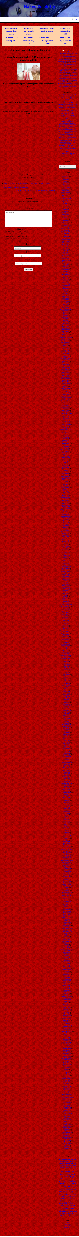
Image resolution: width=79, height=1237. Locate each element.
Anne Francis (66, 280)
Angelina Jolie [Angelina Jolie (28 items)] (67, 1163)
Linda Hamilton (67, 821)
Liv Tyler (67, 829)
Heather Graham (66, 576)
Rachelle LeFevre (67, 991)
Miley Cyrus (66, 889)
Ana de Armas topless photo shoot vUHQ (67, 138)
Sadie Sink (66, 1021)
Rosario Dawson (67, 1010)
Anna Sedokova (66, 274)
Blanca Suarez (65, 325)
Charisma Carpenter (66, 388)
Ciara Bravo (66, 415)
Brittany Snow (65, 339)
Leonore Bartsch (67, 810)
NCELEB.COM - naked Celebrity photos (28, 31)
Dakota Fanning (65, 432)
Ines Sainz (65, 593)
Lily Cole (67, 816)
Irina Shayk (65, 596)
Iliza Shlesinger (65, 592)
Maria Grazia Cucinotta (66, 849)
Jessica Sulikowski (66, 658)
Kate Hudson (67, 718)
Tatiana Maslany (67, 1105)
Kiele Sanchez (66, 753)
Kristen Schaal (66, 767)
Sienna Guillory (67, 1066)
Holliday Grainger (66, 585)
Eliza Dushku (65, 483)
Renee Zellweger (67, 999)
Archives (68, 164)
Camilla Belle (66, 350)
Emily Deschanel (66, 500)
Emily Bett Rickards (65, 497)
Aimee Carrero (65, 190)
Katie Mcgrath (66, 734)
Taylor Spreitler (67, 1108)
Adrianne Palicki (66, 187)
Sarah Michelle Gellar (66, 1044)
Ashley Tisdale (65, 299)
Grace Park (65, 558)
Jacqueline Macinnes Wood (65, 604)
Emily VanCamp (66, 508)
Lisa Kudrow (67, 826)
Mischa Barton (66, 900)
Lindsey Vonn (67, 824)
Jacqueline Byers (66, 603)
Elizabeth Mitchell (66, 487)
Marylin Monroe (67, 864)
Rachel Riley (67, 987)
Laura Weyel (67, 794)
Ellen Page (65, 491)
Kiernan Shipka (66, 754)
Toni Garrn (66, 1118)
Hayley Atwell (66, 573)
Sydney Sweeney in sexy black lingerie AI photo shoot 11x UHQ (67, 108)
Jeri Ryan (66, 647)
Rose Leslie (67, 1014)
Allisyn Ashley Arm (65, 222)
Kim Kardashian (67, 756)
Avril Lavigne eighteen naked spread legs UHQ (67, 127)
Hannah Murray (66, 568)
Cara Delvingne (65, 363)
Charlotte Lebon (66, 394)
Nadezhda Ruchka (66, 917)
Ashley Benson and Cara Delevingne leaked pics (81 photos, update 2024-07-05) (68, 66)
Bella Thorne (66, 312)
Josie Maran (67, 680)
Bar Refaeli (65, 306)
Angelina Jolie (65, 258)
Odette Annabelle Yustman (66, 949)
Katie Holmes (67, 732)
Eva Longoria (66, 529)
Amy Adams (66, 249)
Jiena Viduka (67, 666)
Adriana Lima (66, 186)
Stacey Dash (67, 1089)
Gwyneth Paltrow (66, 562)
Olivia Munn (67, 955)
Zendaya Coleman (66, 1143)
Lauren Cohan (66, 797)
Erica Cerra (65, 521)
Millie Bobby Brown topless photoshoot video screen (67, 114)
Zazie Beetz (67, 1142)
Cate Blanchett (65, 377)
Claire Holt (65, 419)
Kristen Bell (67, 765)
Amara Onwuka (66, 241)
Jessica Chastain (66, 652)
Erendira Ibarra (65, 519)
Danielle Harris (65, 442)
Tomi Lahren (67, 1116)
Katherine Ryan (66, 728)
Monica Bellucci (67, 908)
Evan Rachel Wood (65, 532)
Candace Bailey (65, 353)
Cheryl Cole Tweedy (66, 397)
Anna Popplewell (66, 273)
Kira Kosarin (67, 759)
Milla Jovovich (66, 890)
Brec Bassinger (65, 328)
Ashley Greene (65, 296)
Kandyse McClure (67, 704)
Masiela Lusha (66, 865)
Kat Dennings (66, 712)
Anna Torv (65, 277)
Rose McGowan (67, 1015)
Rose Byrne (67, 1012)
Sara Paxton (67, 1033)
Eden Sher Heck (66, 472)
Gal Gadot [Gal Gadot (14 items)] (67, 1177)
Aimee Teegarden (66, 192)
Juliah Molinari (66, 691)
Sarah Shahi (67, 1045)
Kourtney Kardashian (67, 762)
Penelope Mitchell (66, 969)
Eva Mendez (66, 530)
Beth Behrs (66, 314)
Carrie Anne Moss (65, 369)
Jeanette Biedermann (66, 622)
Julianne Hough (67, 693)
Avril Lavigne (66, 304)
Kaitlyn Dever (67, 701)
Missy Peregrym (67, 901)
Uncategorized (66, 1123)
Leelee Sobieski (67, 803)
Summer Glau (66, 1096)
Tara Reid (66, 1104)
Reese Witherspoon (67, 996)
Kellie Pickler (67, 745)
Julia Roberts (67, 686)
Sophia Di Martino (66, 1078)
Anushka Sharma (66, 285)
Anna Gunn (66, 266)
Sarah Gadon (67, 1037)
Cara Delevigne (65, 359)
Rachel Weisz (67, 990)
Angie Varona (66, 263)
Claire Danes (66, 416)
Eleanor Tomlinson (65, 476)
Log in (67, 1222)
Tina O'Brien (67, 1115)
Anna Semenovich (65, 276)
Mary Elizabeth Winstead (67, 860)
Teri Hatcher (67, 1110)
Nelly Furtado (67, 935)
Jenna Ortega (66, 631)
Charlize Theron (65, 391)
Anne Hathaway (65, 282)
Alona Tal (65, 223)
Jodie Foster (67, 671)
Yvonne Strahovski (66, 1140)
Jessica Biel (66, 650)
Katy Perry (66, 737)
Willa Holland (66, 1135)
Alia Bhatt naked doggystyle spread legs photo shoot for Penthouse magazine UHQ (67, 142)
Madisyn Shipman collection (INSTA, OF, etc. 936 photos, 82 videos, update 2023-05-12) (67, 80)
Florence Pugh (65, 540)
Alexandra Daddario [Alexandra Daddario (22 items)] (64, 1159)
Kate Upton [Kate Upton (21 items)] (69, 1189)
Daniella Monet (65, 440)
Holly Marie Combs (65, 587)
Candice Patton (65, 356)
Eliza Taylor (66, 484)
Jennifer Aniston (65, 634)
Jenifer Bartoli (65, 625)
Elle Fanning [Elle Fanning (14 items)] (73, 1169)
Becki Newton (65, 310)
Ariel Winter (66, 293)
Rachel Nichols (66, 985)
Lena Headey (67, 807)
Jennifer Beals (65, 636)
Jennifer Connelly (66, 637)
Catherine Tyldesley (66, 383)
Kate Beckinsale (66, 715)
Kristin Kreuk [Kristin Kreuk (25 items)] (68, 1194)
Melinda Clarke (66, 870)
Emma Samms (65, 511)
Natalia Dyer (67, 920)
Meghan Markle (67, 868)
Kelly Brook (67, 747)
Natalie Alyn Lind (67, 922)
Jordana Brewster (67, 675)
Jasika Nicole (66, 620)
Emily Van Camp (66, 506)
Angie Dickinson (66, 260)
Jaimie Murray (65, 611)
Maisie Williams (66, 841)
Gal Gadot (65, 544)
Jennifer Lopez (65, 642)
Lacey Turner (67, 778)
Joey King (67, 672)
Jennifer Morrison (66, 645)
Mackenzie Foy (66, 837)
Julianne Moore (66, 694)
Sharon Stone (66, 1059)
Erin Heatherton (66, 524)
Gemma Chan (65, 549)
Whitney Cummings (67, 1132)
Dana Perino (66, 437)
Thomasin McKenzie (67, 1113)
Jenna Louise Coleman (65, 630)
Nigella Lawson (66, 943)
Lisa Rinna (66, 827)
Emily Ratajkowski (65, 505)
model (66, 903)
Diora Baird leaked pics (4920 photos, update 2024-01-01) (67, 69)
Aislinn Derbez (65, 195)
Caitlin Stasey (66, 344)
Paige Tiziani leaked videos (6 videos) (68, 86)
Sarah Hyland (66, 1039)
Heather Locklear (66, 577)
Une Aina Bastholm (66, 1124)
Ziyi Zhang (66, 1145)
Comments (67, 1225)
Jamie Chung (66, 612)
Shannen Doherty (67, 1056)
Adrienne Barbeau (65, 189)
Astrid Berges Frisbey (66, 301)
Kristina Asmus (66, 772)
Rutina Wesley (66, 1020)
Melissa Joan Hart (67, 875)
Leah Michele (67, 800)
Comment (28, 208)
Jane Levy (65, 615)
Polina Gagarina (67, 979)
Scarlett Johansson (66, 1048)
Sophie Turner (66, 1088)
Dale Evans (65, 435)
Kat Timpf (66, 713)
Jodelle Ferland (66, 668)
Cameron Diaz (65, 347)
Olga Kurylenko (66, 950)
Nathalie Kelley (66, 933)
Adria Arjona (66, 184)
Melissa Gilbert (66, 873)
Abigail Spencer (66, 178)
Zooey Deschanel (66, 1149)
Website (28, 259)
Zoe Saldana (67, 1146)
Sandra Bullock (66, 1026)
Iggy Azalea (66, 590)
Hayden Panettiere (33, 183)
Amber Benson (65, 242)
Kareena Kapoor (67, 705)
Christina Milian (66, 408)
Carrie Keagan (65, 372)
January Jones (65, 619)
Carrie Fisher (66, 370)
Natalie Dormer (67, 924)
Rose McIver (67, 1017)
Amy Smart (65, 252)
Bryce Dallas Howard (66, 342)
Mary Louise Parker (67, 862)
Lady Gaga (66, 780)
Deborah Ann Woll (65, 450)
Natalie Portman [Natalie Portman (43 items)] (66, 1201)
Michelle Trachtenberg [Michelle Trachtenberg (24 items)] (69, 1196)
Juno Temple (67, 698)
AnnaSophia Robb (65, 279)
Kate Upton (66, 721)
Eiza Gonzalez (65, 475)
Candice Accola (65, 355)
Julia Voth (66, 690)
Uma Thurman (66, 1121)
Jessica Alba (65, 649)
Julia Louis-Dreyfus (66, 685)
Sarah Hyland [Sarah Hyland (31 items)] (64, 1205)
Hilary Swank (66, 584)
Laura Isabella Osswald (66, 788)
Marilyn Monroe (67, 857)
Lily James (66, 819)
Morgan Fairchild (67, 912)
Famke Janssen (65, 536)
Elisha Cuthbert (65, 480)
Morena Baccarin (67, 911)
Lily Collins (66, 818)
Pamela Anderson (66, 961)
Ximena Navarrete (66, 1137)
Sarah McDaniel (67, 1042)
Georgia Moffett (66, 554)
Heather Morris (66, 579)
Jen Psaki (66, 623)
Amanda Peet (65, 236)
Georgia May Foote (65, 552)
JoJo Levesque (66, 674)
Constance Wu (65, 423)
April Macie (66, 290)
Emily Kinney (66, 502)
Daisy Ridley (65, 430)
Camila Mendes (66, 348)
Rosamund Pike (67, 1009)
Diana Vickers (65, 459)
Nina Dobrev (66, 947)
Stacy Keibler (67, 1091)
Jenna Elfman (66, 626)
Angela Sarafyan (66, 257)
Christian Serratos (65, 404)
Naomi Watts (67, 919)
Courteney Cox (65, 427)
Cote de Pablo (65, 426)
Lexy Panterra (66, 811)
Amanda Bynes (65, 233)
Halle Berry (66, 565)
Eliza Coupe (66, 481)
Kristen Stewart (66, 769)
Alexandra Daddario (65, 200)
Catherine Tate (65, 382)
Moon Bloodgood (67, 909)
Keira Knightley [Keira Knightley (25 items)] (67, 1192)
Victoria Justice (66, 1129)
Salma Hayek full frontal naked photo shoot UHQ (67, 131)
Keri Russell (67, 751)
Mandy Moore (66, 844)
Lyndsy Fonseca (67, 835)
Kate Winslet (67, 723)
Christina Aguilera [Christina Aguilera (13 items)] (67, 1167)
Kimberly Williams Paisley (67, 758)
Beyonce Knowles (66, 317)
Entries (67, 1224)
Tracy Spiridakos (67, 1119)
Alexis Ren (65, 203)
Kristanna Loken (67, 764)
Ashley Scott (66, 298)
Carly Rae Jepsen (66, 367)
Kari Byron (66, 709)
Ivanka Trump (65, 600)
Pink (67, 976)
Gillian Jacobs (66, 557)
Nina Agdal (66, 946)
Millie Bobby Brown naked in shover (67, 124)
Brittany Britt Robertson (66, 337)
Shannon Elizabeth (66, 1058)
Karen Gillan (67, 707)
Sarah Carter (67, 1034)
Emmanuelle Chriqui (66, 516)
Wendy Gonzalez (67, 1131)
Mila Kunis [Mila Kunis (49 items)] (64, 1198)
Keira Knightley (66, 742)
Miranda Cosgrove (66, 895)
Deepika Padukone (65, 451)
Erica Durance (65, 522)
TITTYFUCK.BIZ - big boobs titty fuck (65, 41)
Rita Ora (67, 1006)
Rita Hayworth (66, 1004)
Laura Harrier (67, 786)
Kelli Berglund (66, 743)
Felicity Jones (66, 538)
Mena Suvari (67, 878)
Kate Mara (66, 720)
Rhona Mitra (67, 1001)
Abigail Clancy (65, 176)
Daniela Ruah (66, 438)
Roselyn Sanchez (67, 1018)
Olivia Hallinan (66, 952)
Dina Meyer (66, 465)
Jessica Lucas (66, 653)
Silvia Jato (66, 1069)
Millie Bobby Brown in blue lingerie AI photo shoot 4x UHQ (67, 104)
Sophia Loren (67, 1080)
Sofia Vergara (67, 1075)
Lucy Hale (66, 832)
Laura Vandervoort (66, 792)
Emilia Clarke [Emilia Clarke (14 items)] (64, 1171)
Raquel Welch (66, 993)
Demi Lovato (66, 454)
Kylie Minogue (66, 777)
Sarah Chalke (67, 1036)
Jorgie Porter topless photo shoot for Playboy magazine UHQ (68, 153)
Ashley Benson (65, 295)
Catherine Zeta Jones (66, 385)
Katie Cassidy (67, 731)
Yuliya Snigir (67, 1138)
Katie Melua (67, 736)
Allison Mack (66, 220)
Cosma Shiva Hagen (66, 424)
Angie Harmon (65, 261)
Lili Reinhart (67, 813)
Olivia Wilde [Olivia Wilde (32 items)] (68, 1203)
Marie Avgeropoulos (67, 856)
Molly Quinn (67, 906)
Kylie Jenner (67, 775)
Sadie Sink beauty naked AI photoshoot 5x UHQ (67, 98)
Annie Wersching (66, 284)
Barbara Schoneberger (65, 309)
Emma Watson (65, 514)
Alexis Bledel (66, 201)
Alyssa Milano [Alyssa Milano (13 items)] (73, 1159)
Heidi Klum (65, 581)
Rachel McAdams (67, 984)
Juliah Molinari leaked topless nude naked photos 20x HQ (67, 111)
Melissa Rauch (66, 876)
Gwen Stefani (66, 560)
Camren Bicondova (65, 352)
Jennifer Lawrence (65, 641)
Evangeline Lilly (65, 533)
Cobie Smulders (66, 421)
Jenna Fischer (66, 628)
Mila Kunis (66, 887)
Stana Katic (66, 1093)
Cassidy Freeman (66, 375)
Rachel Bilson (66, 982)
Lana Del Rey (67, 781)
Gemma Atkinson (66, 547)
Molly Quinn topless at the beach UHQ (67, 129)
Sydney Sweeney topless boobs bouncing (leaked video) (67, 120)
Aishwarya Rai (65, 194)
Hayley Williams (66, 574)
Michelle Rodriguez (66, 884)
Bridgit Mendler (66, 331)
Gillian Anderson (66, 555)
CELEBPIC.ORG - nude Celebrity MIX (65, 31)
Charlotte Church (66, 393)
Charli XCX (65, 389)
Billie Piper (65, 320)
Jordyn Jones (67, 677)
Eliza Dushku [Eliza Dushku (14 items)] (66, 1169)
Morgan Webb (66, 914)
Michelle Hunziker (66, 881)
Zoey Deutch (67, 1148)
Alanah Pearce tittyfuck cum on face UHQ (67, 117)
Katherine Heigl (67, 726)
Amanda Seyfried (65, 238)
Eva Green (65, 527)
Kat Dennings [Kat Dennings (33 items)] (68, 1186)
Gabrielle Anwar (66, 541)
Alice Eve (66, 211)
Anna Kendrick (65, 268)
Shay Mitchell (67, 1061)
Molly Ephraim (66, 905)
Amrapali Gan (65, 246)
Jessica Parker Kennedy (65, 655)
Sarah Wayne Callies (67, 1047)
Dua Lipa (66, 470)
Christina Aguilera (65, 405)
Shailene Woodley (66, 1053)
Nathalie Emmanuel (67, 931)
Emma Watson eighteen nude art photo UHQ (16, 188)
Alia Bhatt (65, 208)
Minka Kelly (67, 893)
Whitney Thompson (67, 1134)
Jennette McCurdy (65, 633)
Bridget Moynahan (65, 329)
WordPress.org (67, 1227)
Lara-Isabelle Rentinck (66, 783)
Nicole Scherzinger (66, 941)
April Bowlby (66, 288)
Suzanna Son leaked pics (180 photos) (67, 72)
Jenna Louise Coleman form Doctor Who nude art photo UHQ (36, 190)
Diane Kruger (66, 461)
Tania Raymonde (67, 1102)
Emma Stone (65, 513)
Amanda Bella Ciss (65, 231)
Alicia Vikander (65, 214)
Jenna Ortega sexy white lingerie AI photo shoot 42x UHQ (67, 95)
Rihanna (66, 1003)
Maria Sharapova (67, 852)
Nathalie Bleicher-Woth (67, 930)
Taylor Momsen (67, 1107)
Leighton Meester (67, 805)
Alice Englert (66, 209)
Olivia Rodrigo (66, 957)
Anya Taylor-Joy (66, 287)
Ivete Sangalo (66, 601)
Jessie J (65, 660)
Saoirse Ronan (66, 1029)
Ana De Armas (65, 254)
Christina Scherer (66, 412)
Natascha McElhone (67, 927)
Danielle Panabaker (65, 443)
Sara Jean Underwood (67, 1031)
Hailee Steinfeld (65, 563)
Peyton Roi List (66, 972)
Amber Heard (65, 244)
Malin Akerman (66, 843)
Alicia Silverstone (66, 212)
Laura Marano (66, 789)
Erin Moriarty (66, 525)
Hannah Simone (66, 570)
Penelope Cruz (66, 968)
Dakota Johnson (66, 434)
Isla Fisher (65, 598)
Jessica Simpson (66, 657)
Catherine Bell (65, 380)
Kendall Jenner (66, 750)
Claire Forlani (66, 418)
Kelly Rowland (66, 748)
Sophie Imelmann (67, 1083)
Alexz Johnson (65, 205)
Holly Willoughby (66, 589)
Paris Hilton (67, 963)
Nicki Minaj (67, 936)
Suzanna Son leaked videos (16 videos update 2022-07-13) (67, 76)
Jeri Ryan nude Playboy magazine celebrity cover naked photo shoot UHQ (67, 150)
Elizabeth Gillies (66, 486)
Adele (65, 181)
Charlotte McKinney (66, 396)
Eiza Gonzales (65, 473)
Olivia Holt (66, 954)
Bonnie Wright (65, 326)
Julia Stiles (66, 688)
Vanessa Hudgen (66, 1126)
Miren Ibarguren (67, 898)
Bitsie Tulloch (66, 322)
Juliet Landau (67, 696)
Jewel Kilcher (67, 663)
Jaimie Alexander (66, 609)
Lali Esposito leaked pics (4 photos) (67, 56)
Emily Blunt (66, 498)
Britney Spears (65, 334)
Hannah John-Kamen (66, 566)
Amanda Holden (66, 235)
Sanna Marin (67, 1028)
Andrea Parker (65, 255)
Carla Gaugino (65, 364)
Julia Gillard (67, 683)
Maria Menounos (67, 851)
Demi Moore (66, 456)
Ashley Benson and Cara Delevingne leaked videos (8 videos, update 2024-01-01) (67, 61)
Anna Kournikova (66, 269)
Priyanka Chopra (67, 980)
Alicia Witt (65, 216)
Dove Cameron (65, 467)
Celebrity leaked (68, 51)
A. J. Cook (65, 175)
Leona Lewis (67, 808)
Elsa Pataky (66, 494)
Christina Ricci (65, 410)
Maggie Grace (66, 838)
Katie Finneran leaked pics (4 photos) (68, 53)
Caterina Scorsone (65, 378)
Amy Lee (66, 250)
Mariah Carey (67, 854)
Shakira (67, 1055)
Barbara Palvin (65, 307)
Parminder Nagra (67, 965)
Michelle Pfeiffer (67, 882)
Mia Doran (66, 879)
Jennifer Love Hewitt (65, 644)
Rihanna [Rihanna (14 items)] (74, 1203)
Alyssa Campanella (65, 228)
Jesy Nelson (66, 661)
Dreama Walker (66, 468)
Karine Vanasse (67, 710)
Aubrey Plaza (66, 303)
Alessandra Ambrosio (66, 198)
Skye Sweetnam (67, 1071)
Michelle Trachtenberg (66, 886)
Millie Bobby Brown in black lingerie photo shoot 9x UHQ (67, 101)
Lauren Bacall (66, 796)
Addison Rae (66, 179)
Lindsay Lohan (66, 822)
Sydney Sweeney (67, 1099)
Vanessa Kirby (66, 1127)
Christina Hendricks (65, 407)
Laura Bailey (67, 784)
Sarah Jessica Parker (67, 1040)
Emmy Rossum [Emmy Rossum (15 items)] (69, 1174)
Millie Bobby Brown (66, 892)
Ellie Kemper (66, 492)
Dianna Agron (65, 464)
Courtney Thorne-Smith (66, 429)
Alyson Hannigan (66, 227)
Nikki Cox (66, 944)
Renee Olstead (66, 998)
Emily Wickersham (65, 510)
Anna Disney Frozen (66, 265)
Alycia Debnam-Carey (66, 225)
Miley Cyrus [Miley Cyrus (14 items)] (72, 1198)
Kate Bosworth (66, 717)
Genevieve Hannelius (66, 551)
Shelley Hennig (66, 1063)
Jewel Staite (67, 664)
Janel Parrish (66, 617)
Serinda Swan (66, 1051)
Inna (66, 595)
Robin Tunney (66, 1007)
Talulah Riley (67, 1100)
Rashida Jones (66, 995)
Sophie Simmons (67, 1086)
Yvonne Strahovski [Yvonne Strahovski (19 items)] (70, 1216)
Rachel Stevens (66, 988)
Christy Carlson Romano (66, 413)
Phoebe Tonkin (66, 974)
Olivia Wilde (66, 958)
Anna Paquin (66, 271)
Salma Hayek (67, 1023)
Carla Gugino (66, 366)
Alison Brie (65, 217)
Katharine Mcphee (66, 724)
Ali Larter (66, 206)
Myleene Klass (66, 916)
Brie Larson (66, 333)
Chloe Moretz (66, 402)
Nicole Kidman (66, 939)
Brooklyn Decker (65, 340)
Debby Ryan (66, 448)
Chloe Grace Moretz (65, 401)
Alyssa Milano (65, 230)
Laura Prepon (66, 791)
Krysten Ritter (66, 773)
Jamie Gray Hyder (66, 614)
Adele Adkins (66, 182)
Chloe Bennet (65, 399)
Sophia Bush (67, 1077)
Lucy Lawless (67, 833)
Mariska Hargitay (67, 859)
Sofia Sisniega (66, 1074)
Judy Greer (66, 682)
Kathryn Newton (67, 729)
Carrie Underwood (65, 374)
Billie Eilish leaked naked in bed (67, 123)
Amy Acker (65, 247)
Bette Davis (66, 315)
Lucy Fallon (67, 830)
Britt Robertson (66, 336)
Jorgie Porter (67, 679)
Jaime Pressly (66, 608)
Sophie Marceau (67, 1085)
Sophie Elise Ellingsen (67, 1082)
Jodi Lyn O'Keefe (67, 669)
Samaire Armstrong (66, 1025)
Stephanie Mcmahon (67, 1094)
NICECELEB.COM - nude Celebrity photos (11, 31)
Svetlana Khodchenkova (67, 1097)
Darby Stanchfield (65, 445)
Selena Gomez (66, 1050)
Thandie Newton (67, 1112)
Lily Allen (67, 815)
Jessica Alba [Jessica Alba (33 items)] (68, 1184)
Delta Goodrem (66, 453)
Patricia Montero (67, 966)
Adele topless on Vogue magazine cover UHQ (67, 146)
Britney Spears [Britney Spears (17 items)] (68, 1165)
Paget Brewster (66, 960)
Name (28, 244)
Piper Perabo (67, 977)
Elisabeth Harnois (66, 478)
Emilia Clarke (65, 495)
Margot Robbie (66, 848)
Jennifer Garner (66, 639)
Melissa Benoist (67, 871)
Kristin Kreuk (66, 770)
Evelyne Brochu (66, 535)
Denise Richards (66, 457)
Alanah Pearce (65, 197)
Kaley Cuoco (67, 702)
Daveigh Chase (65, 446)
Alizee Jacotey (65, 219)
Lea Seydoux (67, 799)
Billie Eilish (65, 318)
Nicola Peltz (67, 938)
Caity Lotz (65, 345)
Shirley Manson (67, 1064)
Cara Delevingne (66, 361)
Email (28, 251)
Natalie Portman (67, 925)
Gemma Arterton (66, 546)
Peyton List (66, 971)
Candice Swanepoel (66, 358)
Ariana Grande (65, 291)
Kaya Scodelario (67, 739)
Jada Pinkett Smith (65, 606)
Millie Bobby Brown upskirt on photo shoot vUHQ (68, 134)
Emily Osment (65, 503)
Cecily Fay (65, 386)
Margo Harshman (67, 846)
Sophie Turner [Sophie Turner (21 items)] (69, 1211)
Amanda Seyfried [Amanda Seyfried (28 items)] (65, 1161)
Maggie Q (66, 840)
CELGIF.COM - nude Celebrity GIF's (28, 41)
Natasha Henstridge (67, 928)
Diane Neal (65, 462)
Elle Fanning (65, 489)
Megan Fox (66, 867)
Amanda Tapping (66, 239)
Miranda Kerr (67, 897)
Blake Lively (66, 323)
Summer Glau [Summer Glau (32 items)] (66, 1213)
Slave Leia (66, 1072)
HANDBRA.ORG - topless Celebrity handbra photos (47, 41)
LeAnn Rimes (67, 802)
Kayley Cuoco (67, 740)
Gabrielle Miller (65, 543)
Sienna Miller (67, 1067)
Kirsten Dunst (66, 761)
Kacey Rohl (67, 699)
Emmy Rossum (65, 517)
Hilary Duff (65, 582)
